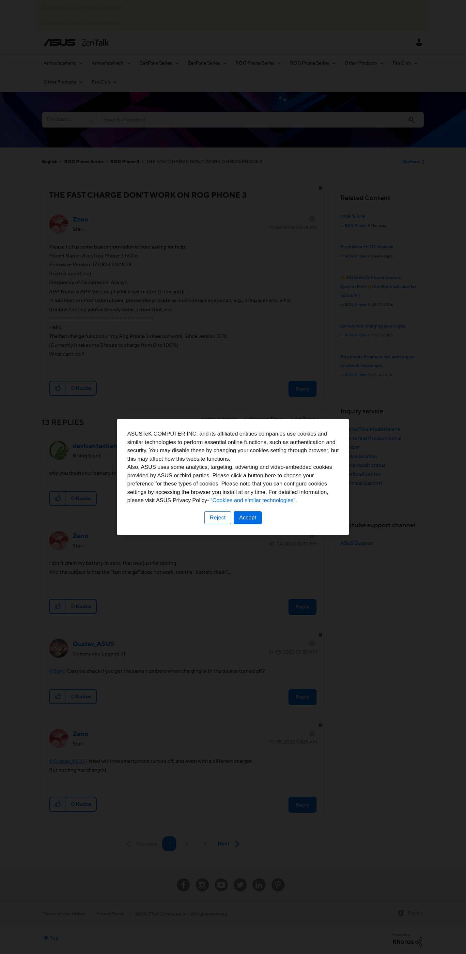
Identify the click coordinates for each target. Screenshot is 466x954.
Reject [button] (217, 518)
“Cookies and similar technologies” (252, 500)
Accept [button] (247, 518)
